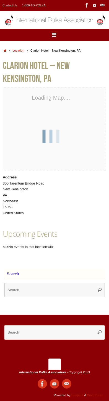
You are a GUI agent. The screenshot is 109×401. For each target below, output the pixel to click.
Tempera (77, 395)
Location (18, 50)
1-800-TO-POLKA (34, 5)
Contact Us (9, 5)
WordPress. (95, 395)
